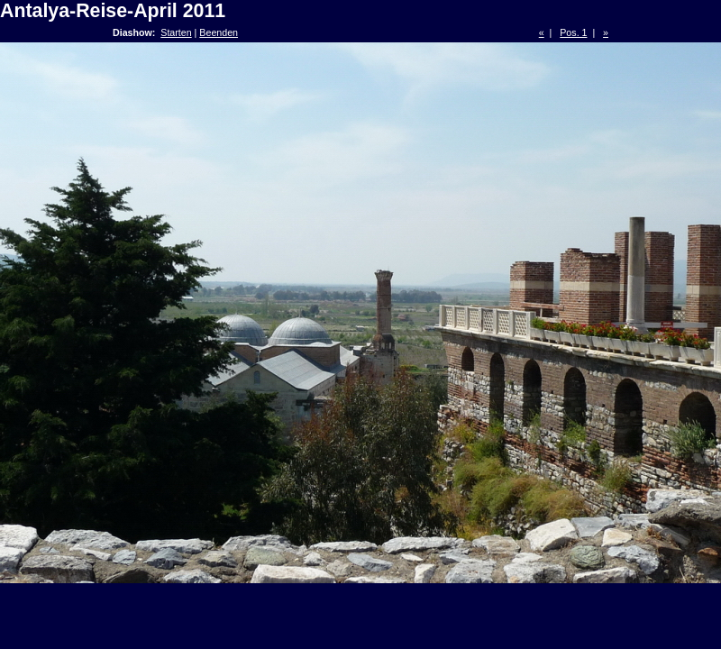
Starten (175, 32)
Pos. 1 (573, 32)
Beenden (218, 32)
